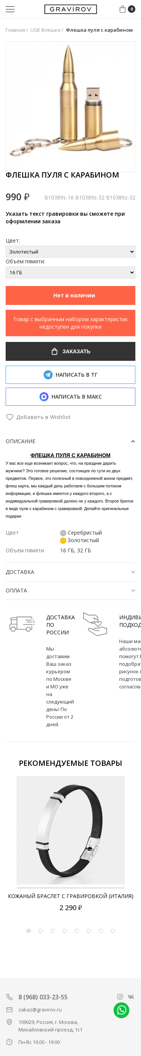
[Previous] (14, 833)
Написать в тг (70, 374)
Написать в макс (70, 396)
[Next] (127, 833)
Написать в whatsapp (121, 1010)
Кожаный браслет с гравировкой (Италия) (70, 896)
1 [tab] (28, 931)
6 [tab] (88, 931)
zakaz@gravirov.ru (40, 1009)
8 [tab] (113, 931)
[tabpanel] (70, 844)
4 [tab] (64, 931)
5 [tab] (76, 931)
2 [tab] (40, 931)
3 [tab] (52, 931)
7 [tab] (101, 931)
